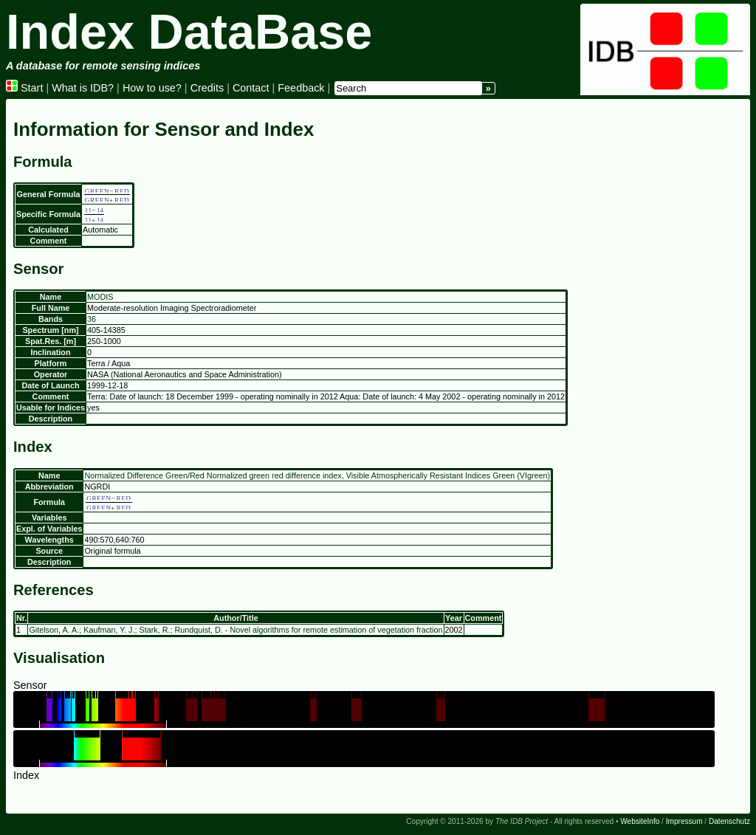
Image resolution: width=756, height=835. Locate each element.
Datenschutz (729, 821)
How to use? (152, 88)
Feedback (301, 88)
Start (24, 88)
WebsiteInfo (639, 821)
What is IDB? (83, 88)
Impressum (684, 821)
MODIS (100, 296)
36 (91, 319)
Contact (251, 88)
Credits (207, 88)
